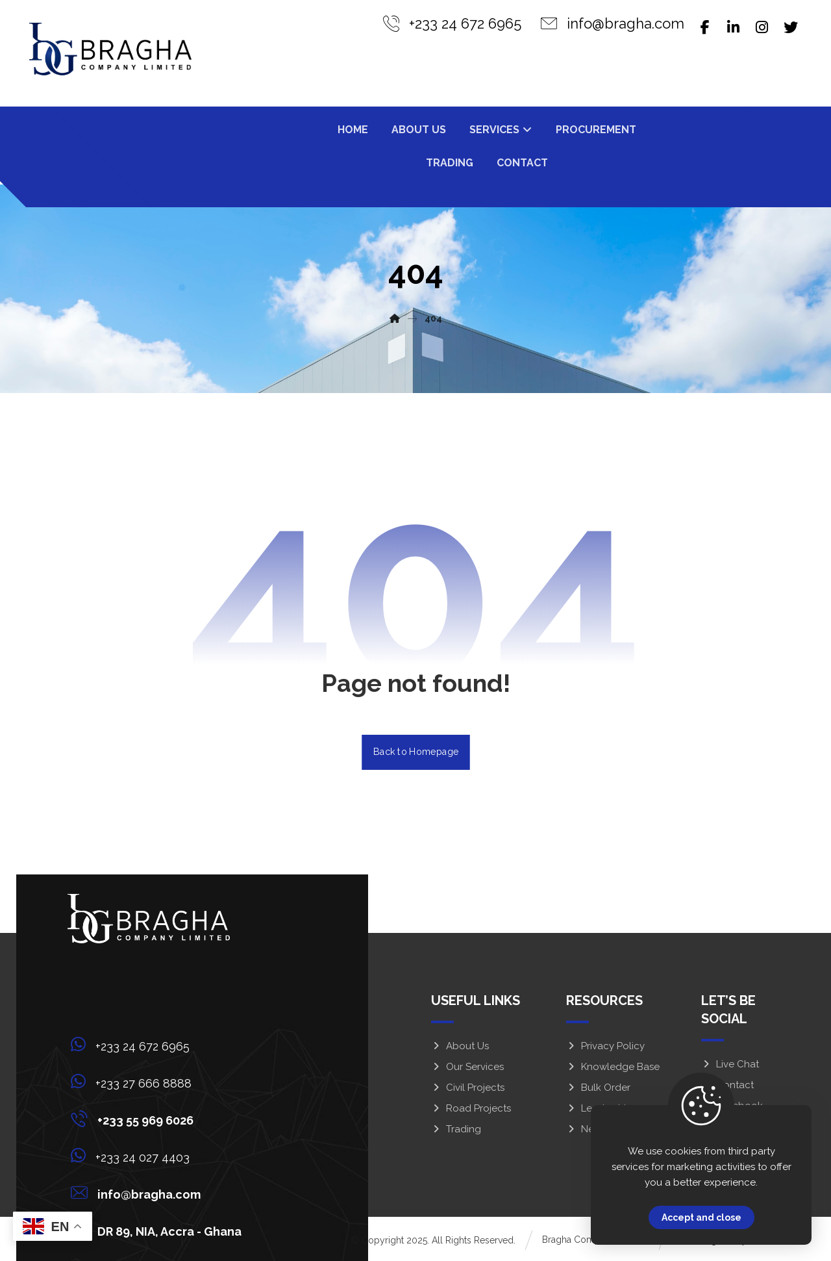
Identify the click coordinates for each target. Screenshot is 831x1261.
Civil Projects (467, 1087)
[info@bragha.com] (160, 1193)
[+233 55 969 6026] (160, 1119)
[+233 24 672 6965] (160, 1045)
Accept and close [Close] (701, 1217)
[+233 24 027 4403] (160, 1156)
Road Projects (471, 1108)
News (586, 1129)
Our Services (467, 1067)
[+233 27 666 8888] (160, 1082)
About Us (460, 1046)
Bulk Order (598, 1087)
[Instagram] (762, 27)
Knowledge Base (613, 1067)
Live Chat (730, 1064)
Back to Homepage (415, 752)
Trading (456, 1129)
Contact (727, 1085)
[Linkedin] (733, 27)
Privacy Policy (605, 1046)
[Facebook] (705, 27)
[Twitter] (790, 27)
